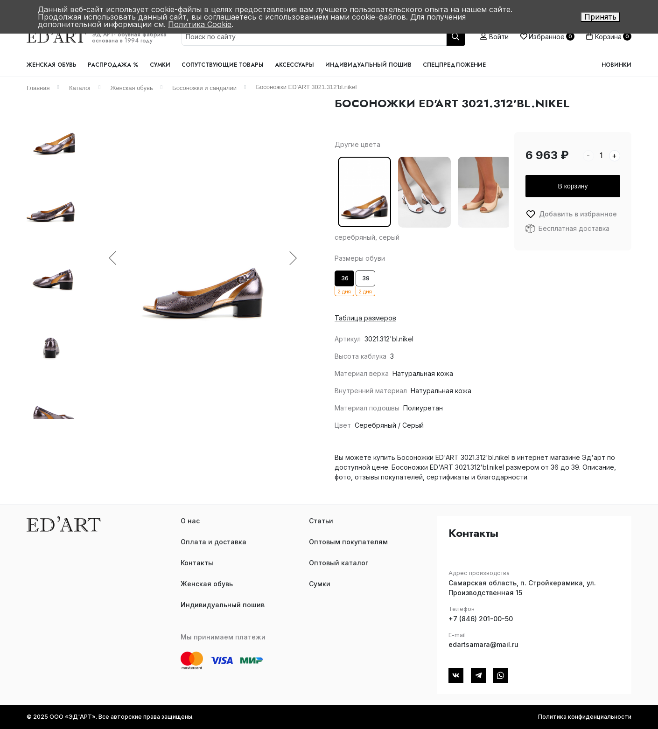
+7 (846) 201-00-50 (480, 619)
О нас (190, 521)
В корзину (573, 186)
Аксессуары (294, 65)
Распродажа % (113, 65)
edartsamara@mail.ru (483, 644)
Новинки (616, 65)
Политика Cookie (199, 24)
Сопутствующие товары (223, 65)
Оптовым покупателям (348, 542)
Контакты (197, 563)
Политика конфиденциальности (584, 716)
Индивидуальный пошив (368, 65)
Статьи (321, 521)
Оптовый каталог (338, 563)
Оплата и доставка (213, 542)
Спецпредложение (454, 65)
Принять (600, 16)
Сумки (160, 65)
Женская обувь (52, 65)
